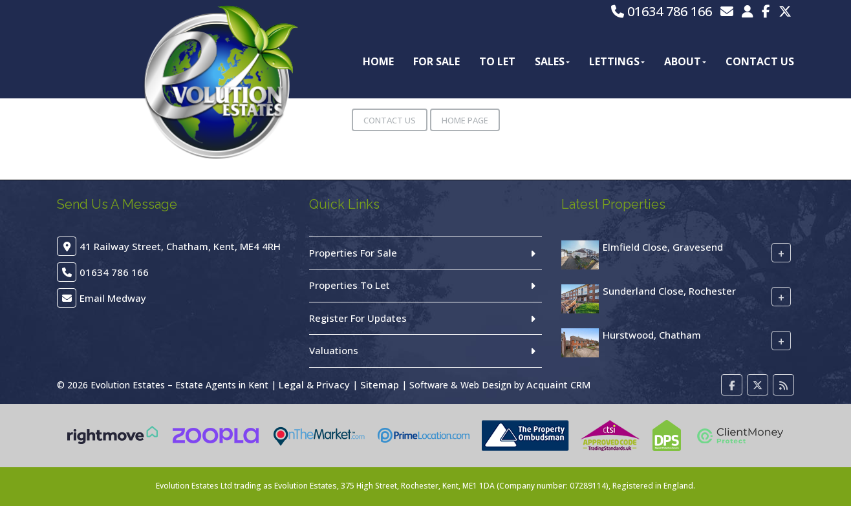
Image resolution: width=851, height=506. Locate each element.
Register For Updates (358, 317)
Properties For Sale (353, 252)
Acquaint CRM (558, 384)
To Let (497, 61)
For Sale (436, 61)
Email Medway (113, 297)
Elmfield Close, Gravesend (663, 246)
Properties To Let (349, 285)
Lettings (617, 61)
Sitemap (379, 384)
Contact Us (760, 61)
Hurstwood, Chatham (652, 334)
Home (378, 61)
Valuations (333, 350)
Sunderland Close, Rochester (669, 290)
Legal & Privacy (314, 384)
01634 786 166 (661, 11)
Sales (552, 61)
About (685, 61)
